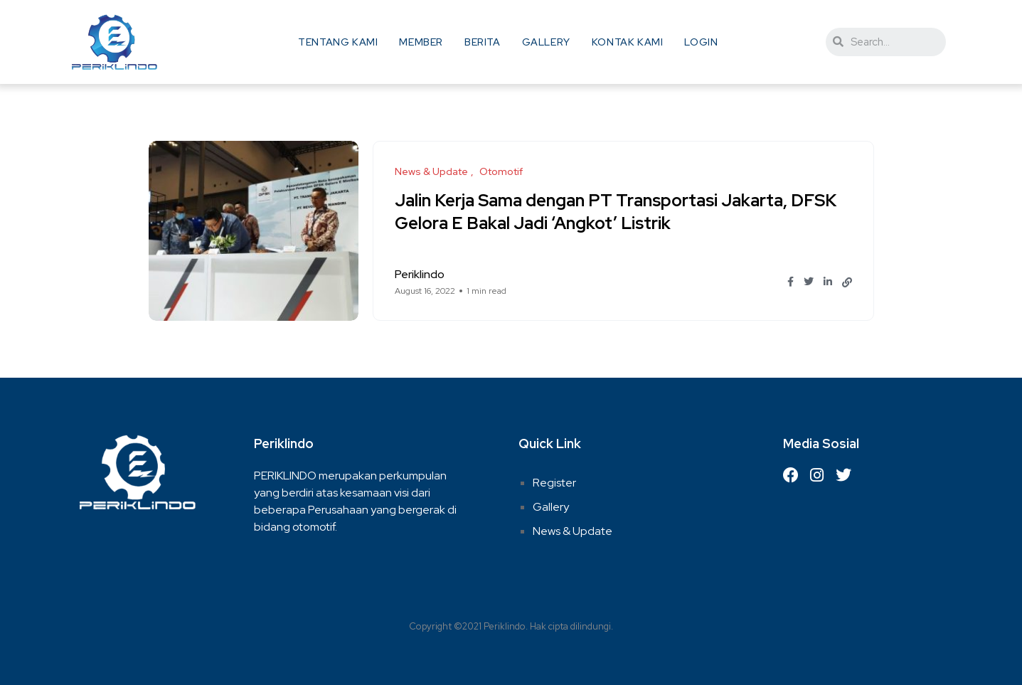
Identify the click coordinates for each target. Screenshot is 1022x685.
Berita (482, 42)
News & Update (572, 531)
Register (554, 482)
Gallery (546, 42)
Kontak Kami (628, 42)
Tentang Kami (338, 42)
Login (701, 42)
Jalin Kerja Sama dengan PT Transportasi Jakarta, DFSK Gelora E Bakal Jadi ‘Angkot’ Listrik (615, 211)
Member (421, 42)
